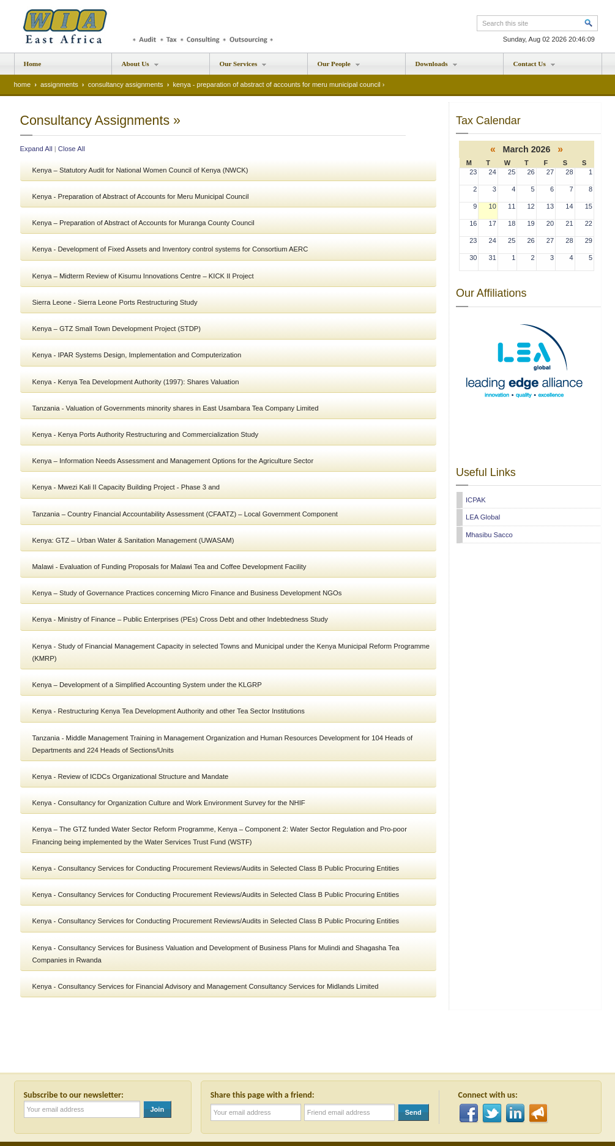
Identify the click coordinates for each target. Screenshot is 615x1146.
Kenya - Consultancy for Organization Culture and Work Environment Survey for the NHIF (168, 802)
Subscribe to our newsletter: (76, 1095)
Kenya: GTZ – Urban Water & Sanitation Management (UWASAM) (133, 540)
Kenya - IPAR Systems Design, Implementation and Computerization (137, 355)
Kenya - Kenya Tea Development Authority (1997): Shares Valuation (135, 381)
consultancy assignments (125, 84)
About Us (135, 67)
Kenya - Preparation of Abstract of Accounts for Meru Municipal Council (140, 196)
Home (33, 63)
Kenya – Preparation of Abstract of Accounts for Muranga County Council (143, 222)
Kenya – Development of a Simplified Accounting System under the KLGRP (147, 684)
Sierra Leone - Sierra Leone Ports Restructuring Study (115, 302)
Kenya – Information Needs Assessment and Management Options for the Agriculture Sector (173, 460)
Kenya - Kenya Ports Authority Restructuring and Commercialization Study (145, 434)
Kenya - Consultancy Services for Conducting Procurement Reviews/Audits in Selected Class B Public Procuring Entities (216, 868)
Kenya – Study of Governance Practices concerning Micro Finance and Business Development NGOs (187, 593)
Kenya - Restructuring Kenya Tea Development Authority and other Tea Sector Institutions (168, 711)
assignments (59, 84)
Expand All (36, 148)
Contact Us (529, 67)
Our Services (238, 67)
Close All (71, 148)
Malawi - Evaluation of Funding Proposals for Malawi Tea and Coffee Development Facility (169, 566)
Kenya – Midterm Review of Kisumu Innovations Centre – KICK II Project (143, 276)
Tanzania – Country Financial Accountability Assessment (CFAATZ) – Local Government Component (185, 514)
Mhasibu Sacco (489, 534)
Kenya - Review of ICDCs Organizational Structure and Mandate (130, 776)
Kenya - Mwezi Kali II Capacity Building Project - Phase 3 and (126, 487)
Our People (333, 67)
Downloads (431, 67)
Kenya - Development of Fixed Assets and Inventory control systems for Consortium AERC (170, 249)
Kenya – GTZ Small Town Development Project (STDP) (116, 328)
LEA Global (483, 517)
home (22, 84)
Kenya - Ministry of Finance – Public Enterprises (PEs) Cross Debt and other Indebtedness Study (180, 619)
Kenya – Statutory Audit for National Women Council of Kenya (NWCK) (140, 170)
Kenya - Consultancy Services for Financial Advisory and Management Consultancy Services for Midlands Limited (205, 986)
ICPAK (476, 500)
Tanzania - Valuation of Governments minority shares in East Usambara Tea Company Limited (175, 408)
